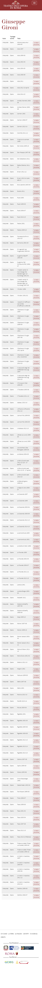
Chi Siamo (4, 934)
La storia (11, 934)
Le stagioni (18, 934)
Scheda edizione (36, 43)
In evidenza (33, 934)
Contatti (26, 934)
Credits (3, 937)
